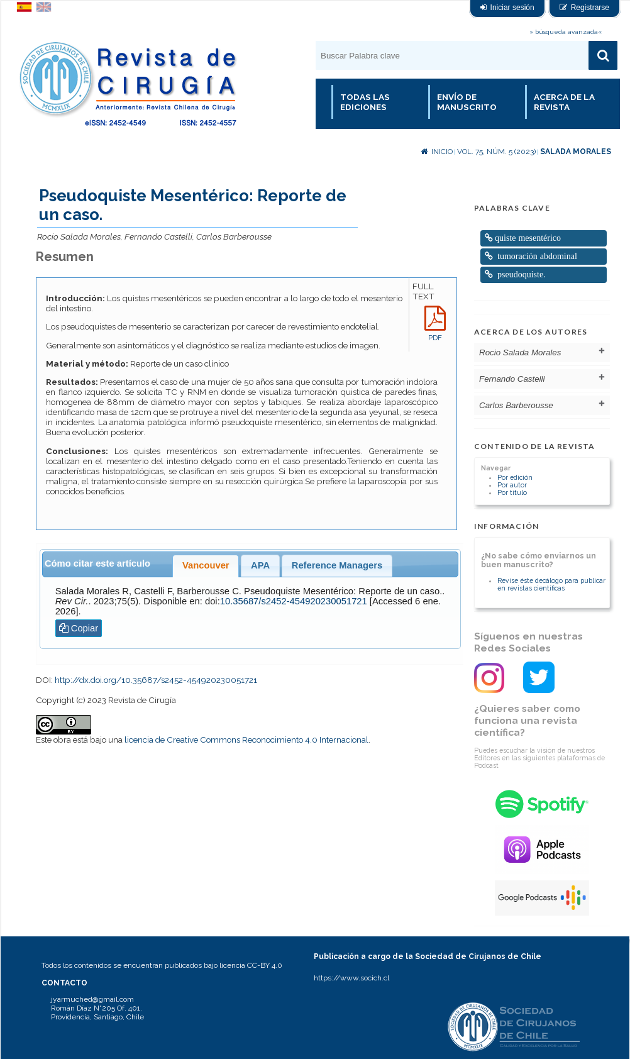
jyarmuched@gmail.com (92, 999)
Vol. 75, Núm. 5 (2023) (496, 151)
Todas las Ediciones (365, 102)
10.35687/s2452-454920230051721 (293, 601)
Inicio (437, 151)
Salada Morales (575, 151)
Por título (512, 492)
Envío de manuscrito (467, 102)
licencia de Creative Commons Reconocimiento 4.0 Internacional (246, 740)
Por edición (515, 477)
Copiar (79, 628)
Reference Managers (337, 565)
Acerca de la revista (564, 102)
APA (260, 565)
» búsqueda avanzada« (565, 31)
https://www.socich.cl (351, 977)
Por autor (512, 485)
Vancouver (205, 565)
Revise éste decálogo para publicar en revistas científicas (551, 584)
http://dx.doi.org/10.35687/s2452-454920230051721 (156, 680)
